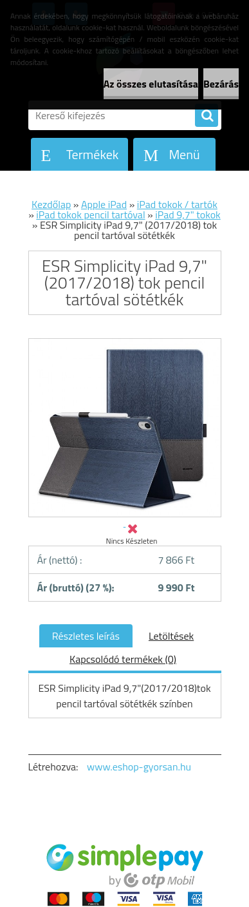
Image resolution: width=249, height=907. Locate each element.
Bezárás (221, 83)
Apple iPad (104, 204)
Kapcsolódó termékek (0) (122, 659)
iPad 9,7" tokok (188, 214)
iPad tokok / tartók (177, 204)
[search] (206, 116)
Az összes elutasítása (151, 83)
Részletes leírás (86, 636)
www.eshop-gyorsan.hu (139, 766)
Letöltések (171, 636)
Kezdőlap (51, 204)
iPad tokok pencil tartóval (90, 214)
